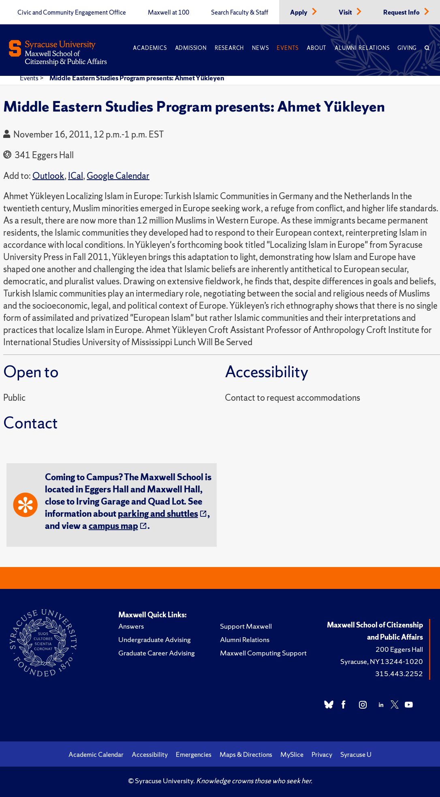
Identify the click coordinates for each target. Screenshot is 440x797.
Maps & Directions (246, 754)
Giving (407, 48)
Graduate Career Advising (156, 652)
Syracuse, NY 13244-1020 (381, 661)
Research (229, 48)
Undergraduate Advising (154, 639)
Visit (346, 13)
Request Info (402, 13)
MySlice (291, 754)
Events (288, 48)
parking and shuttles (158, 514)
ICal (75, 176)
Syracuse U (356, 754)
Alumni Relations (362, 48)
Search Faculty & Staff (239, 13)
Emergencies (193, 754)
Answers (131, 626)
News (260, 48)
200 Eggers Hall (399, 649)
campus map (113, 526)
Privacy (322, 754)
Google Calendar (118, 176)
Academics (150, 48)
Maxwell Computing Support (263, 652)
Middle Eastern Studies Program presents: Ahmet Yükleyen (136, 77)
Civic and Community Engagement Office (71, 13)
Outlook (48, 176)
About (317, 48)
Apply (299, 13)
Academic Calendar (96, 754)
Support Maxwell (246, 626)
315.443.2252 (399, 673)
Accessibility (150, 754)
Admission (191, 48)
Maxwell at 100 (168, 13)
